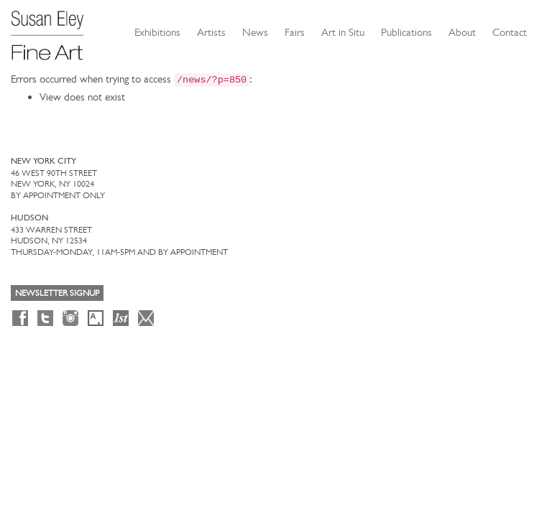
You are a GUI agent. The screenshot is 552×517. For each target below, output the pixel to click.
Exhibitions (157, 32)
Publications (406, 32)
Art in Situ (342, 32)
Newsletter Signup (57, 293)
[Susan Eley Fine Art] (54, 30)
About (462, 32)
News (255, 32)
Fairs (295, 32)
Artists (211, 32)
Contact (509, 32)
